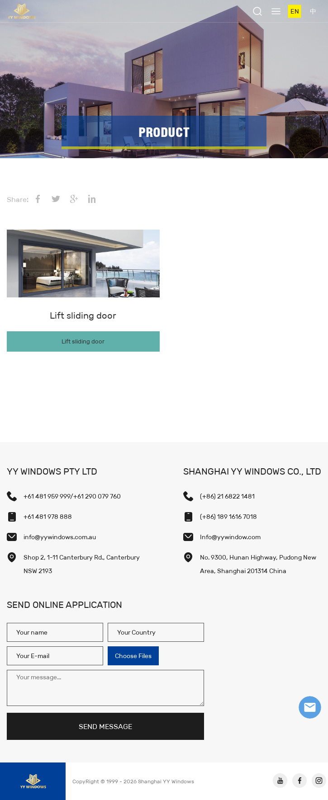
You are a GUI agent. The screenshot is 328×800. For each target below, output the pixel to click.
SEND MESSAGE (105, 726)
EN (294, 11)
